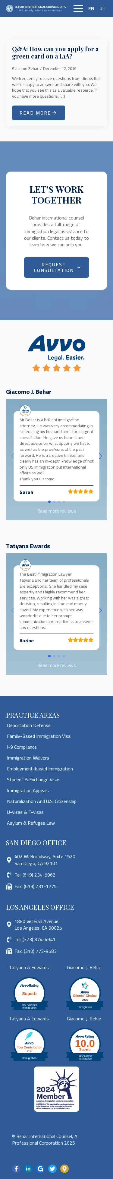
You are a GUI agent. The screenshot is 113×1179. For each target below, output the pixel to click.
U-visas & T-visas (25, 812)
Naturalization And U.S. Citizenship (42, 801)
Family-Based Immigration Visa (39, 736)
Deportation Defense (29, 725)
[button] (100, 456)
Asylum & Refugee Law (31, 822)
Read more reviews (56, 510)
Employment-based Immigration (40, 768)
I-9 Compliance (22, 746)
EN (91, 8)
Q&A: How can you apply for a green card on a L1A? (55, 52)
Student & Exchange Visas (34, 779)
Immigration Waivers (28, 757)
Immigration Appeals (28, 790)
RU (102, 8)
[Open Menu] (78, 8)
